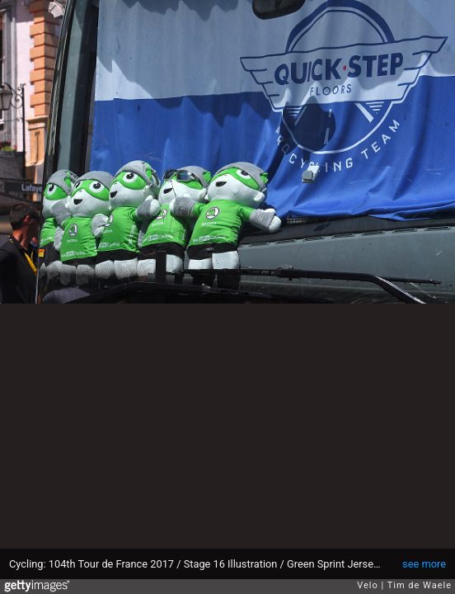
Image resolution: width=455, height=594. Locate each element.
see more (424, 564)
